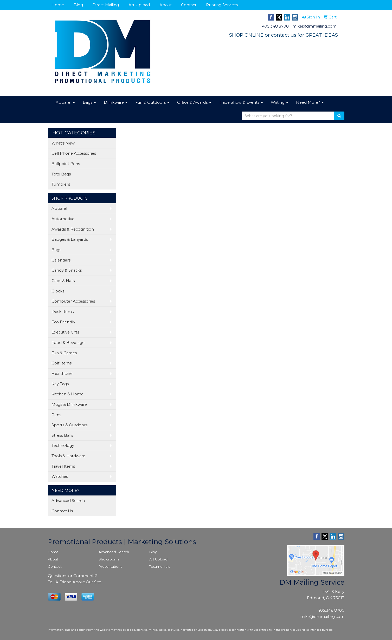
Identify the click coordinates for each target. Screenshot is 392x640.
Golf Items (62, 363)
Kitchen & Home (67, 394)
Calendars (61, 260)
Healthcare (62, 373)
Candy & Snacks (67, 270)
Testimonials (159, 566)
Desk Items (63, 311)
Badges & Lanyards (70, 239)
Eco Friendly (63, 322)
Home (58, 5)
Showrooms (109, 559)
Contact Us (62, 511)
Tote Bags (61, 174)
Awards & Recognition (73, 229)
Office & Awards (194, 102)
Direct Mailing (105, 5)
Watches (60, 476)
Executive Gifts (65, 332)
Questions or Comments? (73, 575)
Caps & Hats (63, 280)
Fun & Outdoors (152, 102)
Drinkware (115, 102)
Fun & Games (64, 353)
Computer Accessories (73, 301)
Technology (63, 445)
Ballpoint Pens (66, 163)
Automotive (63, 219)
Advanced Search (68, 500)
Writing (279, 102)
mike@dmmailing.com (314, 26)
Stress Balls (62, 435)
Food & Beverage (68, 342)
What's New (63, 143)
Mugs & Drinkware (69, 404)
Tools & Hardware (68, 456)
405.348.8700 (275, 26)
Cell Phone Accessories (74, 153)
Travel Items (63, 466)
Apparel (65, 102)
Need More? (310, 102)
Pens (56, 415)
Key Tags (60, 384)
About (165, 5)
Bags (89, 102)
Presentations (110, 566)
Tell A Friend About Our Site (74, 582)
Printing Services (222, 5)
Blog (78, 5)
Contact (188, 5)
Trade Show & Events (241, 102)
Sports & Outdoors (69, 425)
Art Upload (139, 5)
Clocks (58, 291)
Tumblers (61, 184)
